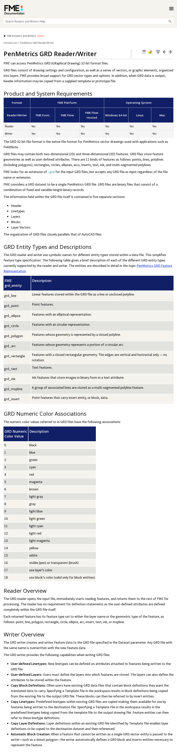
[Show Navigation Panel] (171, 8)
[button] (170, 21)
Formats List (10, 43)
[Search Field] (88, 21)
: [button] (24, 36)
